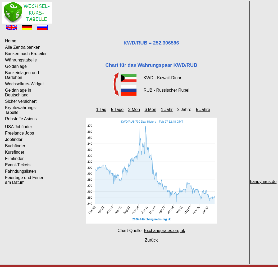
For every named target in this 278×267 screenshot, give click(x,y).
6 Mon (150, 109)
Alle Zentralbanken (22, 47)
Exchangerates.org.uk (164, 230)
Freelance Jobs (19, 133)
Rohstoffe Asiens (21, 119)
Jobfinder (13, 139)
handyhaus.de (263, 181)
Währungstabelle (21, 60)
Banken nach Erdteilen (26, 53)
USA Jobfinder (18, 126)
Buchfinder (15, 146)
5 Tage (117, 109)
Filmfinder (14, 158)
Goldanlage (16, 66)
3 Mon (134, 109)
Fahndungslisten (20, 171)
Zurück (151, 240)
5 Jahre (203, 109)
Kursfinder (14, 152)
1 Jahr (166, 109)
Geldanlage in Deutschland (18, 92)
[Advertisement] (151, 14)
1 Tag (101, 109)
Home (10, 41)
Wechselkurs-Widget (24, 84)
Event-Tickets (17, 165)
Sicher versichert (21, 101)
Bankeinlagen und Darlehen (22, 75)
